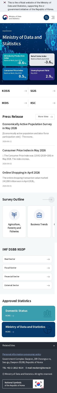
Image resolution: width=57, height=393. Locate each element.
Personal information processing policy (21, 354)
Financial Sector (12, 276)
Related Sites (7, 345)
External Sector (12, 285)
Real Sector (10, 259)
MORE (7, 316)
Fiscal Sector (10, 268)
